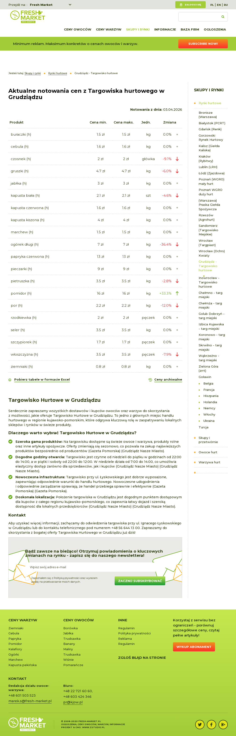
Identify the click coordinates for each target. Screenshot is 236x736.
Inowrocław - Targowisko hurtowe (209, 282)
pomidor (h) (21, 293)
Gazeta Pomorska (104, 451)
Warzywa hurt (209, 462)
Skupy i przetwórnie (208, 440)
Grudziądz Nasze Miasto (142, 451)
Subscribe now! (203, 43)
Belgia (208, 383)
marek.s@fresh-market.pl (30, 701)
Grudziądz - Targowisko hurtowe (208, 266)
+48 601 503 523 (22, 695)
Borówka (70, 628)
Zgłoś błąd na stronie (142, 657)
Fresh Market (41, 5)
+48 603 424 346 (77, 697)
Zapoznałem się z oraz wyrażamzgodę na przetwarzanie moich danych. (64, 579)
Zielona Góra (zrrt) (208, 369)
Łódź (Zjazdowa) (212, 173)
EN (219, 5)
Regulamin (126, 628)
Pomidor (15, 644)
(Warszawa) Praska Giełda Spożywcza (209, 205)
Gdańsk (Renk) (210, 129)
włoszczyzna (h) (24, 354)
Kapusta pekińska (22, 665)
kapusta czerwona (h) (30, 208)
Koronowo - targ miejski (212, 337)
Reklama (125, 638)
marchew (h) (22, 232)
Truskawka (72, 638)
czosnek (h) (21, 159)
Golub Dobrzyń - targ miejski (212, 316)
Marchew (15, 659)
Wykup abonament (193, 647)
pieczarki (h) (21, 269)
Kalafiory (15, 649)
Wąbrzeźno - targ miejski (209, 358)
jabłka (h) (19, 183)
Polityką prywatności (67, 578)
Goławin (205, 377)
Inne (122, 620)
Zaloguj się (193, 4)
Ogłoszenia (215, 29)
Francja (209, 390)
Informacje (165, 29)
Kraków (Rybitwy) (206, 159)
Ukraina (209, 421)
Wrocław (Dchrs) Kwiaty (212, 253)
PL (212, 5)
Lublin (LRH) (208, 167)
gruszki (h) (20, 171)
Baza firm (190, 29)
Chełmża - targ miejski (210, 305)
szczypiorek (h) (24, 342)
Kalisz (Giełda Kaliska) (209, 148)
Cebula (13, 633)
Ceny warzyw (108, 29)
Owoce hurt (208, 452)
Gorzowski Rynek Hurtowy (211, 138)
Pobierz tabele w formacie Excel (42, 379)
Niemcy (209, 408)
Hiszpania (210, 396)
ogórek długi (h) (25, 244)
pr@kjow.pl (73, 702)
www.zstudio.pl (93, 727)
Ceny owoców (77, 29)
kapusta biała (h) (25, 195)
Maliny (68, 649)
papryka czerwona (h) (30, 256)
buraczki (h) (21, 134)
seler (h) (18, 330)
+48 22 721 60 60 (77, 691)
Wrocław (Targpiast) (207, 243)
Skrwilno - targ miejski (210, 347)
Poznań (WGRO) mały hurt (211, 181)
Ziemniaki (15, 628)
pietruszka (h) (23, 281)
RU (226, 5)
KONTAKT (17, 678)
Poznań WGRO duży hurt (210, 192)
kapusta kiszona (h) (28, 220)
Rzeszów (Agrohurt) (207, 217)
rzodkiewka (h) (24, 317)
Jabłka (68, 633)
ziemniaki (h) (22, 366)
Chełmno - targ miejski (210, 295)
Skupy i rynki (138, 29)
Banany (69, 644)
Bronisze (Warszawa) (208, 115)
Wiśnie (68, 659)
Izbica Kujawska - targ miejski (211, 326)
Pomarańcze (73, 665)
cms (78, 727)
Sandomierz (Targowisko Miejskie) (208, 230)
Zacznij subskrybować (140, 581)
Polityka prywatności (134, 633)
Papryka (14, 638)
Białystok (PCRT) (212, 123)
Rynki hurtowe (210, 103)
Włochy (209, 414)
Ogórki (13, 654)
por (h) (17, 305)
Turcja (203, 427)
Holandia (210, 402)
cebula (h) (20, 146)
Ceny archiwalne (168, 379)
